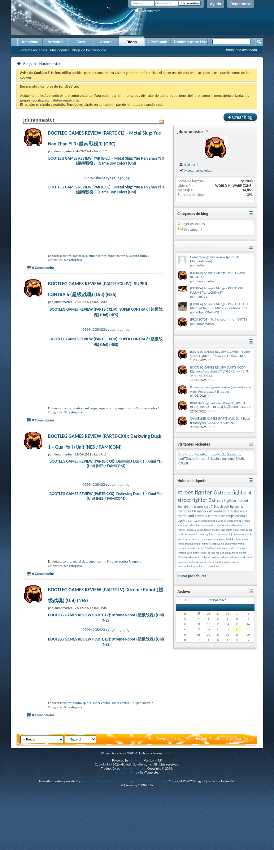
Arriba (248, 738)
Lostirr (200, 265)
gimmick (197, 566)
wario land (246, 557)
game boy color (186, 561)
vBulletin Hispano (135, 768)
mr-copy (228, 458)
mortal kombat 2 (187, 529)
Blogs (131, 42)
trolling (189, 543)
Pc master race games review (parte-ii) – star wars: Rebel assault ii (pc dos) (220, 389)
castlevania (217, 543)
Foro (81, 42)
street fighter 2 (194, 500)
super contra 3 (128, 408)
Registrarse (240, 4)
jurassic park (185, 552)
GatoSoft (233, 454)
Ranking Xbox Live (190, 42)
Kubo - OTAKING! (207, 312)
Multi (240, 458)
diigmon (206, 557)
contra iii (241, 516)
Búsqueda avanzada (241, 50)
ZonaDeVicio (158, 738)
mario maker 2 (229, 548)
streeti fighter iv (231, 506)
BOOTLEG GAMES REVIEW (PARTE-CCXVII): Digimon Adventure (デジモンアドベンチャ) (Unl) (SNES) (219, 371)
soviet (215, 557)
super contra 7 (139, 256)
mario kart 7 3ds (206, 506)
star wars (240, 511)
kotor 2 (202, 548)
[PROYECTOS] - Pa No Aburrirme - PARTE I (218, 319)
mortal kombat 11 (235, 525)
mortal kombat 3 (207, 520)
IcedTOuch (186, 458)
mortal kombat (191, 525)
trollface (214, 566)
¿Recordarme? (147, 11)
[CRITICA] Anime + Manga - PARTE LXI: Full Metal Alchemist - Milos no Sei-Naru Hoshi (219, 306)
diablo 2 (211, 548)
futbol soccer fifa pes (212, 552)
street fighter (224, 500)
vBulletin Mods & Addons (150, 781)
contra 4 (201, 516)
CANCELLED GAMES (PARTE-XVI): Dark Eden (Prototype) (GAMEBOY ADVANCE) (220, 420)
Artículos (55, 42)
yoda (220, 520)
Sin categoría (73, 260)
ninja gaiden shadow (208, 529)
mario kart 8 (187, 511)
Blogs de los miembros (89, 50)
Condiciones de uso (225, 738)
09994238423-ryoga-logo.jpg (106, 177)
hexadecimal (185, 566)
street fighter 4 (234, 492)
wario (181, 543)
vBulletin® (136, 760)
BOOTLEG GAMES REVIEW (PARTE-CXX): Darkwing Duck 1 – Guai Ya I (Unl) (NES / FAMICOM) (106, 463)
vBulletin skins (125, 772)
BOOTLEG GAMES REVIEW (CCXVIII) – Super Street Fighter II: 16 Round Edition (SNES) (220, 354)
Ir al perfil (188, 164)
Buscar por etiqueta (191, 576)
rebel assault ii (215, 561)
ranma (244, 539)
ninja (242, 529)
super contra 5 (118, 256)
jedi (218, 548)
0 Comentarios (43, 267)
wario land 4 (226, 539)
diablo (196, 552)
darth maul (232, 529)
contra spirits (82, 703)
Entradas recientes (33, 50)
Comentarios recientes (196, 247)
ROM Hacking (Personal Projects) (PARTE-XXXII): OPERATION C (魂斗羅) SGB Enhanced (221, 405)
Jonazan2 (202, 458)
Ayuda (215, 4)
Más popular (59, 50)
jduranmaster (190, 131)
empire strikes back (194, 539)
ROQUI (183, 463)
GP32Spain (157, 42)
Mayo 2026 (217, 600)
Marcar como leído (195, 170)
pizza (206, 566)
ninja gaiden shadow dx (213, 534)
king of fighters (202, 543)
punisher (192, 548)
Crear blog (240, 117)
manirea (201, 297)
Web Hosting (196, 738)
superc (136, 561)
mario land (186, 516)
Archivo (177, 738)
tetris (237, 539)
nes (223, 529)
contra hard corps (85, 408)
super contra (97, 256)
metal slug (80, 256)
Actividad (30, 42)
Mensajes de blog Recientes (200, 341)
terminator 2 (192, 534)
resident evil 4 (193, 557)
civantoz (201, 454)
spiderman (231, 543)
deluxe (242, 548)
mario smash (239, 552)
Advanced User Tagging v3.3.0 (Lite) (105, 781)
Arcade (106, 42)
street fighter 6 (197, 492)
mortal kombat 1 (233, 520)
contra (67, 256)
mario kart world (209, 511)
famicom (201, 561)
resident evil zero (229, 557)
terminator (212, 539)
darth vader (207, 525)
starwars (219, 525)
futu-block (217, 454)
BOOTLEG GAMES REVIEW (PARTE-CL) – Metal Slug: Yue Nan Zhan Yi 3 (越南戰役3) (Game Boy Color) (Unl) (106, 161)
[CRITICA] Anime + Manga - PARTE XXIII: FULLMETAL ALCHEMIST (217, 290)
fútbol (181, 557)
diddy (228, 552)
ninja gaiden (234, 534)
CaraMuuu (186, 454)
